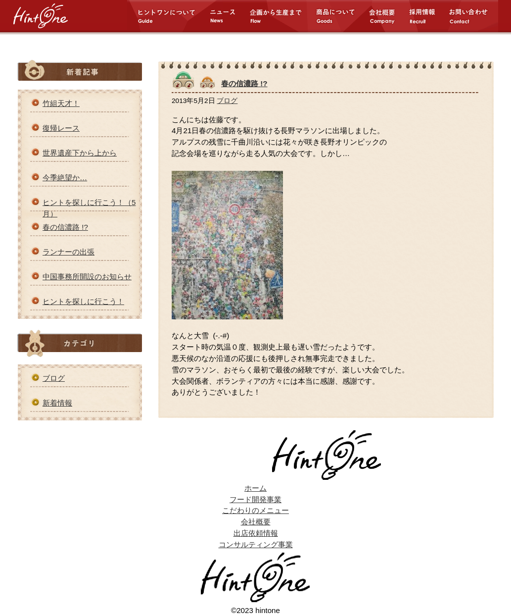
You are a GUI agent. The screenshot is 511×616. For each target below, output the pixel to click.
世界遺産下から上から (80, 153)
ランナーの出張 (68, 252)
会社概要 (388, 16)
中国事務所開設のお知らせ (87, 276)
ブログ (54, 378)
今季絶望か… (65, 177)
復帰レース (61, 128)
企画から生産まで (282, 16)
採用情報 (428, 16)
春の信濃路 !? (65, 227)
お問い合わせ (473, 16)
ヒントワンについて (168, 16)
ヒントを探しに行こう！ (83, 301)
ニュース (229, 16)
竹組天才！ (61, 103)
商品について (341, 16)
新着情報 (57, 403)
